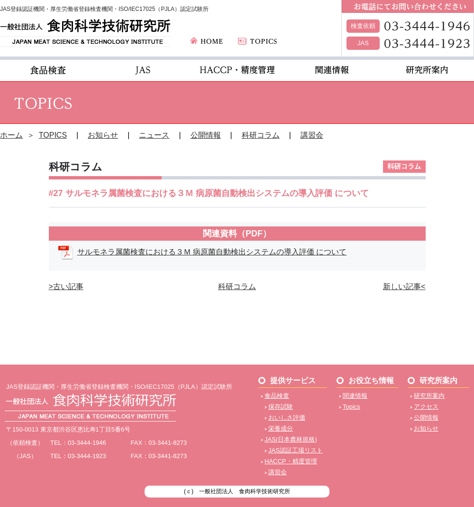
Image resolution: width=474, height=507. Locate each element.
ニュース (154, 135)
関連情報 (355, 395)
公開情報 (206, 135)
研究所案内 (429, 395)
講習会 (312, 135)
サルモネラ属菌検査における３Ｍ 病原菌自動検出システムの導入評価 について (212, 252)
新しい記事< (404, 286)
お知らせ (103, 135)
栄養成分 (280, 428)
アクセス (426, 406)
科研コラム (261, 135)
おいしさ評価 (286, 417)
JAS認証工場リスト (295, 450)
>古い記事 (66, 286)
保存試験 (280, 406)
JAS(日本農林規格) (290, 439)
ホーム (11, 135)
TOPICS (53, 135)
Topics (351, 406)
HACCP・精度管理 (290, 461)
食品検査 (276, 395)
